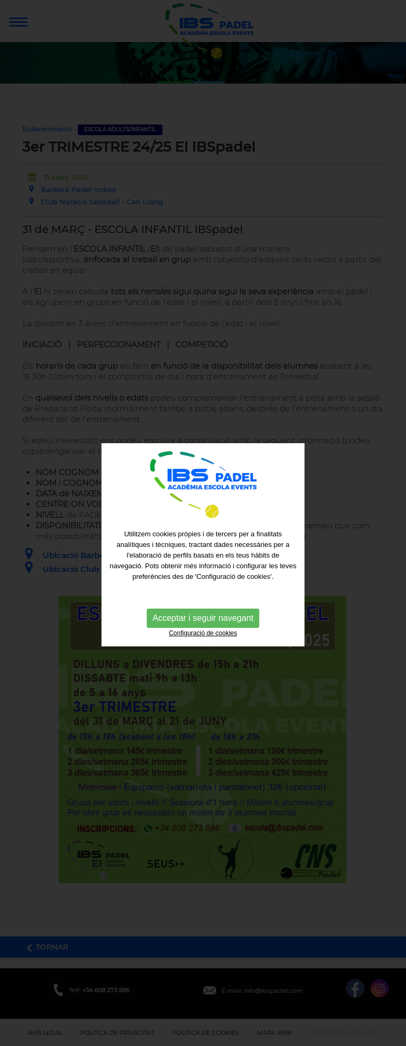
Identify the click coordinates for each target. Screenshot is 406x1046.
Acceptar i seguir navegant (202, 623)
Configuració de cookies (203, 639)
